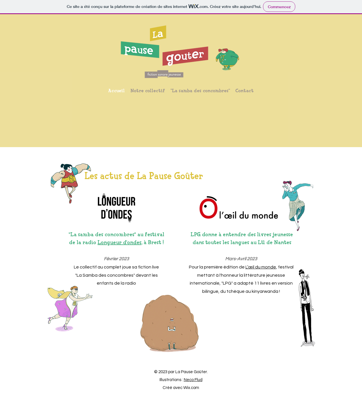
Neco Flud (193, 380)
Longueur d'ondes (119, 242)
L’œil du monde (260, 267)
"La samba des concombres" (102, 234)
